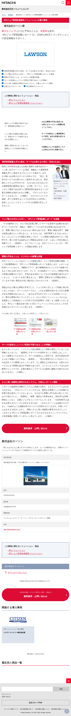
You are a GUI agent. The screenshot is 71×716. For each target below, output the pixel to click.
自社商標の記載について (42, 709)
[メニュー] (68, 2)
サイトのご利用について (11, 709)
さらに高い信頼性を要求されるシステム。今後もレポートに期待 (28, 83)
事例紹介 (10, 15)
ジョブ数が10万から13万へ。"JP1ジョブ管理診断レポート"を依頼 (29, 74)
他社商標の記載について (58, 709)
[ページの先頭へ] (68, 680)
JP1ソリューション (17, 100)
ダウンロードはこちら (17, 573)
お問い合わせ (6, 696)
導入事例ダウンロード (34, 86)
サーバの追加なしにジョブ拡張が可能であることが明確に (26, 80)
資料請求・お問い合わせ (35, 428)
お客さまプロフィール (12, 86)
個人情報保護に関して (26, 709)
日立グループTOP (35, 703)
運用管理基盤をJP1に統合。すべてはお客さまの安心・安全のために (30, 71)
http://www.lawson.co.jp (12, 529)
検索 (61, 689)
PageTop (66, 711)
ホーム (4, 15)
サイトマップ (6, 694)
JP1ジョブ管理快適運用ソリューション (26, 103)
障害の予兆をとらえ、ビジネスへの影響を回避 (21, 77)
